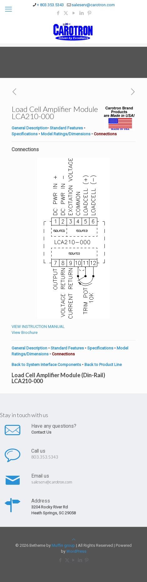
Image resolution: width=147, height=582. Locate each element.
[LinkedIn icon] (81, 13)
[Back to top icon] (74, 539)
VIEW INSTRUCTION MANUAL (38, 326)
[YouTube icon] (73, 13)
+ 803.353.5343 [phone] (50, 4)
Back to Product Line (103, 364)
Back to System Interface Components (47, 364)
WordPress (76, 551)
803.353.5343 (44, 457)
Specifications (25, 134)
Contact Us (41, 432)
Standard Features (66, 128)
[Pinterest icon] (89, 13)
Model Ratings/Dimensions (65, 134)
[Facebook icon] (58, 13)
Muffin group (63, 545)
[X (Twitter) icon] (65, 13)
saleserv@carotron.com (51, 481)
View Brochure (25, 332)
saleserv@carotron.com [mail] (93, 4)
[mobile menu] (8, 9)
